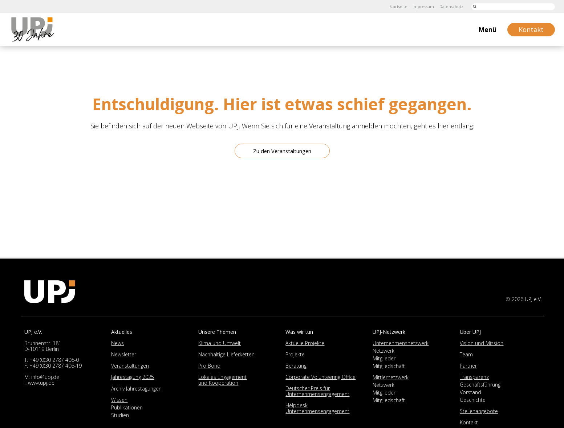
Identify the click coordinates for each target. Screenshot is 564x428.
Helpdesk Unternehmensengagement (317, 408)
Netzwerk (383, 350)
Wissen (119, 399)
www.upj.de (41, 382)
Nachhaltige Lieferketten (226, 354)
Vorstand (470, 392)
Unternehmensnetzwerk (401, 343)
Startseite (391, 6)
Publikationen (127, 407)
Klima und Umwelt (219, 343)
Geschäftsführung (480, 384)
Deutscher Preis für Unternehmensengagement (317, 391)
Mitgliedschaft (389, 366)
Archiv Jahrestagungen (136, 388)
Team (466, 354)
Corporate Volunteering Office (320, 376)
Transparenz (474, 376)
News (117, 343)
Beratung (296, 365)
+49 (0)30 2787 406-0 (54, 359)
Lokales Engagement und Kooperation (222, 379)
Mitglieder (384, 358)
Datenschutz (449, 6)
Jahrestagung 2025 (132, 376)
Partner (468, 365)
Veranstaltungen (130, 365)
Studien (120, 415)
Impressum (418, 6)
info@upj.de (45, 376)
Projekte (295, 354)
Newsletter (123, 354)
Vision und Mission (481, 343)
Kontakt (469, 422)
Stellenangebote (479, 411)
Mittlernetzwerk (391, 377)
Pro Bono (209, 365)
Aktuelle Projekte (304, 343)
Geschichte (473, 399)
